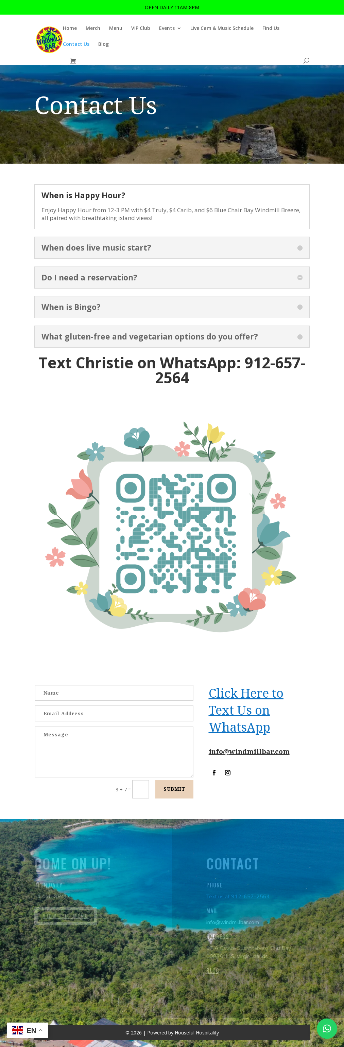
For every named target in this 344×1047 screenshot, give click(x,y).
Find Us (270, 28)
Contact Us (76, 44)
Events (167, 28)
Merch (93, 28)
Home (70, 28)
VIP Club (140, 28)
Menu (115, 28)
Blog (103, 44)
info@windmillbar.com (249, 751)
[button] (327, 1028)
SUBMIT (174, 789)
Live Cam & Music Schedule (222, 28)
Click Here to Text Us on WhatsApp (246, 710)
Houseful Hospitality (197, 1032)
